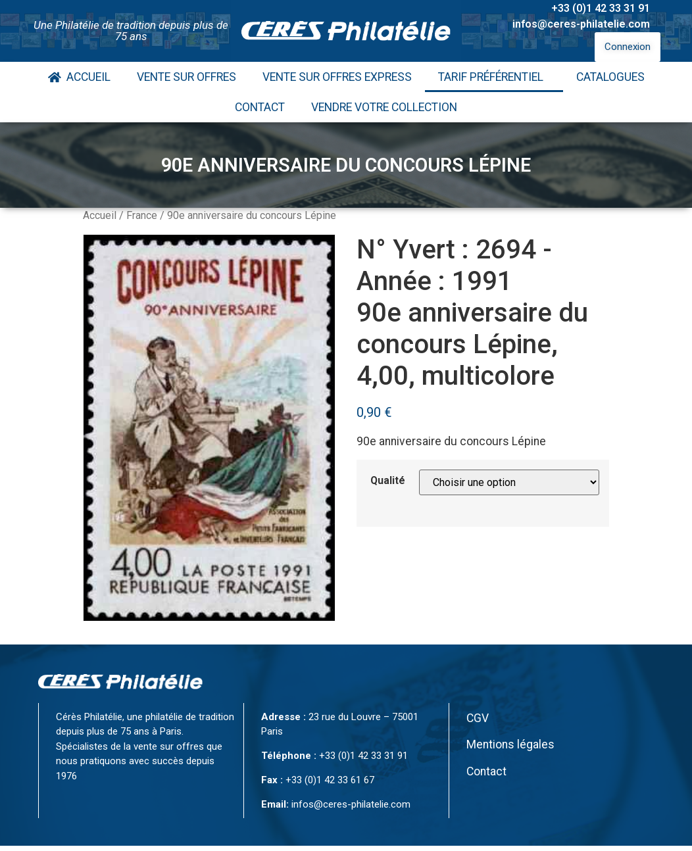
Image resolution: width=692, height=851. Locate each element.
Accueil (79, 77)
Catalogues (610, 77)
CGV (477, 718)
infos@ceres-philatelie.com (581, 24)
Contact (260, 107)
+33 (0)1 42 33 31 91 (600, 8)
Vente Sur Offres (186, 77)
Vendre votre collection (384, 107)
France (141, 215)
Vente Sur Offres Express (337, 77)
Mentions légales (510, 744)
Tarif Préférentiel (494, 77)
